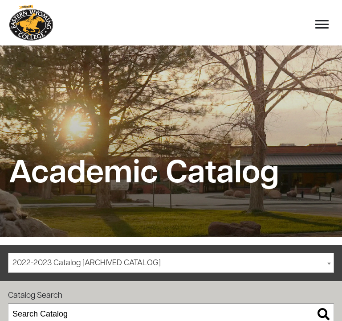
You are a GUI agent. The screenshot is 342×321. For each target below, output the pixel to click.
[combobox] (171, 263)
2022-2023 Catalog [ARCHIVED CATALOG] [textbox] (86, 263)
